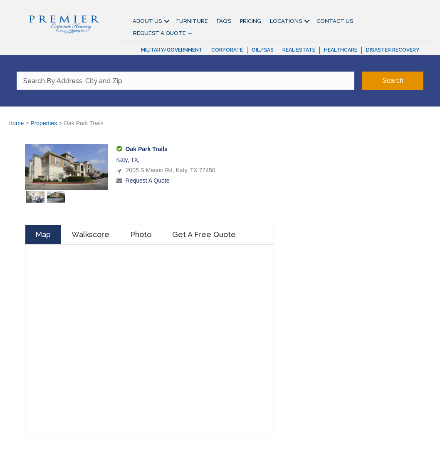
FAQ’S (224, 21)
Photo (140, 234)
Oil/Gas (263, 50)
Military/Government (172, 50)
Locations (286, 21)
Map (43, 234)
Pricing (250, 21)
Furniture (192, 21)
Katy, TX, (128, 159)
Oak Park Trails (147, 149)
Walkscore (90, 234)
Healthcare (340, 50)
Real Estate (298, 50)
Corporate (227, 50)
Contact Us (334, 21)
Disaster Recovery (392, 50)
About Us (147, 21)
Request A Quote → (163, 33)
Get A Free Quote (204, 234)
